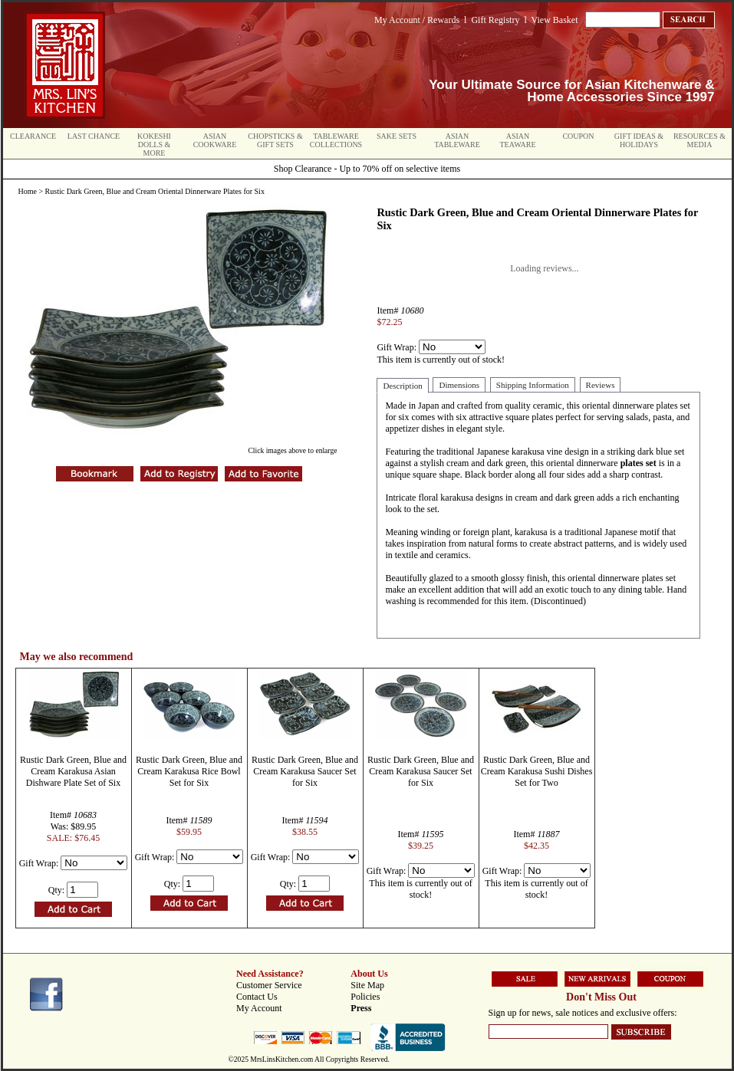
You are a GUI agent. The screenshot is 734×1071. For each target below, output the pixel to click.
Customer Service (269, 985)
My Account (259, 1008)
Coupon (578, 136)
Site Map (367, 985)
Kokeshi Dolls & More (154, 144)
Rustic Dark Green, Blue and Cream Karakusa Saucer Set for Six (305, 771)
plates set (638, 463)
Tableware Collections (336, 140)
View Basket (555, 20)
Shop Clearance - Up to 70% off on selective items (367, 168)
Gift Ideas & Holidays (638, 140)
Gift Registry (495, 20)
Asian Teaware (518, 140)
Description (402, 385)
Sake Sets (396, 136)
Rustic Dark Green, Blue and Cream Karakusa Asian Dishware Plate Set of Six (73, 771)
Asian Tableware (457, 140)
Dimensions (459, 384)
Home (27, 191)
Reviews (600, 384)
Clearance (33, 136)
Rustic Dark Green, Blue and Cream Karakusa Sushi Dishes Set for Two (537, 771)
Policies (365, 996)
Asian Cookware (215, 140)
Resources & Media (699, 140)
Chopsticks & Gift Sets (275, 140)
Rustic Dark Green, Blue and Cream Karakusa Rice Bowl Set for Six (189, 771)
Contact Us (257, 996)
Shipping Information (532, 384)
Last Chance (93, 136)
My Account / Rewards (416, 20)
